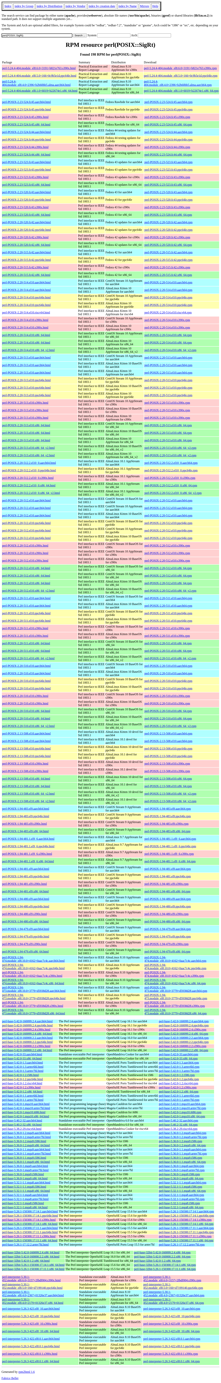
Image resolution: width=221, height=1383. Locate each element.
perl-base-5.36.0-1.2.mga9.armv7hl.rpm (183, 1137)
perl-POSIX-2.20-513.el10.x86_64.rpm (168, 425)
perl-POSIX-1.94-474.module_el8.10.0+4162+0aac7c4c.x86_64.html (33, 981)
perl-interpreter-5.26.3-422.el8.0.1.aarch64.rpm (171, 1338)
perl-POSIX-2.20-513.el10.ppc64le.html (26, 380)
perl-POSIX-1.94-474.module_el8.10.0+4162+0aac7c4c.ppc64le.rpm (175, 966)
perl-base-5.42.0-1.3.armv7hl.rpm (179, 1070)
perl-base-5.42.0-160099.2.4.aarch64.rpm (184, 1021)
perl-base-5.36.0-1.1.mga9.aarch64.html (26, 1149)
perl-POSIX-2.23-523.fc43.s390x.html (25, 177)
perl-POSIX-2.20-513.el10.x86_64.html (26, 425)
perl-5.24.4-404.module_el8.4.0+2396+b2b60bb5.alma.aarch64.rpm (178, 83)
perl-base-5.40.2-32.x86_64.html (22, 1124)
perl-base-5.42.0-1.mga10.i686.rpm (180, 1112)
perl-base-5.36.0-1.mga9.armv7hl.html (25, 1170)
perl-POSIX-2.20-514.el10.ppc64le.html (26, 297)
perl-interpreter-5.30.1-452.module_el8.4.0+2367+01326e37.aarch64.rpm (173, 1293)
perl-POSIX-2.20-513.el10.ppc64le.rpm (168, 380)
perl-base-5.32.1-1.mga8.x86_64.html (25, 1207)
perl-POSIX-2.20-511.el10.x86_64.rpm (168, 643)
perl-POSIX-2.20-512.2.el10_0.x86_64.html (28, 485)
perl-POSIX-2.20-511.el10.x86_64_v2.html (28, 658)
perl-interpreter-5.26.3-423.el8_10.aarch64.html (31, 1308)
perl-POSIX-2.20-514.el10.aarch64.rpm (168, 282)
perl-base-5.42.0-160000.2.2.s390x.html (26, 1046)
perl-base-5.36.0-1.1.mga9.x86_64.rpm (182, 1161)
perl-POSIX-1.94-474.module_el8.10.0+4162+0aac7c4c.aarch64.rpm (175, 959)
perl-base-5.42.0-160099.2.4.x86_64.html (27, 1033)
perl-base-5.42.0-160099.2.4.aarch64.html (27, 1021)
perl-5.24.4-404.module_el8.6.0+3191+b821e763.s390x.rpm (180, 68)
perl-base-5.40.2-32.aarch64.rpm (178, 1120)
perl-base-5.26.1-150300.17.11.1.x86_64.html (29, 1240)
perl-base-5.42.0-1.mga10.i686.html (23, 1112)
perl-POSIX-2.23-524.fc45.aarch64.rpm (168, 102)
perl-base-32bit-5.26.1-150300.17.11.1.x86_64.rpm (165, 1269)
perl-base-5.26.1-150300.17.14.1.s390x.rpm (185, 1219)
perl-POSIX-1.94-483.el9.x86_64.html (25, 831)
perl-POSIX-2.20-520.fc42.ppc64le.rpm (168, 229)
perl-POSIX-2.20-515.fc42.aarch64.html (26, 252)
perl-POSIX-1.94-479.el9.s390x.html (24, 944)
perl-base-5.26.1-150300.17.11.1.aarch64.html (30, 1228)
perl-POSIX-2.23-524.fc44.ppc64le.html (26, 139)
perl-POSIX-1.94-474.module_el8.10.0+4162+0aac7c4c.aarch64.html (33, 959)
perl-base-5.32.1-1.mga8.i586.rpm (179, 1203)
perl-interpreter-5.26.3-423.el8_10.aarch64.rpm (171, 1308)
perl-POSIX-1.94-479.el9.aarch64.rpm (167, 929)
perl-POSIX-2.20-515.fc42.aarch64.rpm (168, 252)
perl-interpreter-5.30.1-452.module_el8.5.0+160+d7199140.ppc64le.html (32, 1286)
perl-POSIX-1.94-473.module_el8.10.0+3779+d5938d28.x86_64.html (33, 1011)
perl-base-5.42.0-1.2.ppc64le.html (22, 1079)
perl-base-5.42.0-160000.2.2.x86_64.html (27, 1050)
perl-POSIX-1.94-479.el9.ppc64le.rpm (167, 936)
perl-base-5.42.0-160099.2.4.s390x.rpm (182, 1029)
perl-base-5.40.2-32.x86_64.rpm (178, 1124)
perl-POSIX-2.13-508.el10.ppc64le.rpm (168, 748)
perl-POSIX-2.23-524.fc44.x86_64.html (26, 154)
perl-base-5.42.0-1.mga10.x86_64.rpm (182, 1116)
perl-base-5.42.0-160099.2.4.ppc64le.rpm (184, 1025)
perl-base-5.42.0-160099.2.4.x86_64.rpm (183, 1033)
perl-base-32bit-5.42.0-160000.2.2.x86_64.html (30, 1256)
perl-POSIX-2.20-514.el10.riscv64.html (26, 312)
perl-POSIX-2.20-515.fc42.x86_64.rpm (168, 274)
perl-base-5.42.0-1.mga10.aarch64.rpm (182, 1104)
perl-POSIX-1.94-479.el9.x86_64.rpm (167, 951)
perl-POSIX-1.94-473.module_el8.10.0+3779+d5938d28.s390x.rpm (174, 1004)
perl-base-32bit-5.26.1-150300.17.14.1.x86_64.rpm (165, 1264)
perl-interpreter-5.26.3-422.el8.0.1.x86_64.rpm (171, 1361)
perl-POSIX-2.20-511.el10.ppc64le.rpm (168, 613)
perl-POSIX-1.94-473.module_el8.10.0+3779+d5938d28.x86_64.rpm (175, 1011)
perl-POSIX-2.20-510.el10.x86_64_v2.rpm (170, 726)
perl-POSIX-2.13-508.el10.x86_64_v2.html (28, 793)
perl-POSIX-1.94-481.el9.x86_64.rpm (167, 891)
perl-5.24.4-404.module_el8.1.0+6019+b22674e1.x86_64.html (40, 90)
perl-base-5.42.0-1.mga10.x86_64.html (25, 1116)
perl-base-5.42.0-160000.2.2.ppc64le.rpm (184, 1042)
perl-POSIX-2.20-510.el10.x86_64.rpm (168, 711)
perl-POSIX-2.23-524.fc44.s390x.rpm (167, 147)
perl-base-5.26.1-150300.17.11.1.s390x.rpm (185, 1236)
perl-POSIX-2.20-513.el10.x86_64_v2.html (28, 447)
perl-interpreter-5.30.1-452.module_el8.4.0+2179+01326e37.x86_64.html (32, 1301)
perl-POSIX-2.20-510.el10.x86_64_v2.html (28, 726)
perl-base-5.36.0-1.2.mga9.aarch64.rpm (182, 1133)
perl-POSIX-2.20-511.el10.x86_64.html (26, 643)
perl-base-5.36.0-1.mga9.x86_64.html (25, 1178)
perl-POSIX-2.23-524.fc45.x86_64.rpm (168, 124)
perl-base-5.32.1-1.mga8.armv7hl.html (25, 1199)
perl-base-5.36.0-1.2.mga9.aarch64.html (26, 1133)
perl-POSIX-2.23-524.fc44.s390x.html (25, 147)
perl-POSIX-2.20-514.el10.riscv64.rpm (168, 312)
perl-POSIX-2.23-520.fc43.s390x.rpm (167, 207)
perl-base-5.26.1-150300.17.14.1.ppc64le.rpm (186, 1215)
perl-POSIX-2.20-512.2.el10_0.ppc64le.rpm (171, 470)
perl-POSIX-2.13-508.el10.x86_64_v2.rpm (170, 793)
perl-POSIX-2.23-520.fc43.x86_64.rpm (168, 214)
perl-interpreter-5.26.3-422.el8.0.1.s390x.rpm (170, 1353)
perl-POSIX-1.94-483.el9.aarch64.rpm (167, 808)
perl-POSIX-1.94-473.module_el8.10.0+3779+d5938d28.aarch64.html (34, 989)
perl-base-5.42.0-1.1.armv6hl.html (22, 1095)
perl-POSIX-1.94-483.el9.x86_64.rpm (167, 831)
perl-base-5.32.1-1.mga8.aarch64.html (25, 1195)
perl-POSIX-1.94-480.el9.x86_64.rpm (167, 921)
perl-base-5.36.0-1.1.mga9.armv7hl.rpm (183, 1153)
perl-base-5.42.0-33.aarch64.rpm (178, 1054)
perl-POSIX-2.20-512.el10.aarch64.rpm (168, 500)
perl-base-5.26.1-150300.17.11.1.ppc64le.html (30, 1232)
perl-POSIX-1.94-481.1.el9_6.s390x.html (27, 853)
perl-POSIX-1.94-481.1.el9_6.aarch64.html (28, 838)
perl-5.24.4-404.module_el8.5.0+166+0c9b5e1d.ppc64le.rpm (180, 75)
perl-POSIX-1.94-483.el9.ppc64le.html (25, 816)
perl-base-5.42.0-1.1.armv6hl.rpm (179, 1095)
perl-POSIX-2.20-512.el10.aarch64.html (26, 500)
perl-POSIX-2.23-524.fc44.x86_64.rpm (168, 154)
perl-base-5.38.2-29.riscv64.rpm (178, 1128)
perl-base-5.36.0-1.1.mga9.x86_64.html (26, 1161)
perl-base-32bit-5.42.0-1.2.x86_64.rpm (157, 1260)
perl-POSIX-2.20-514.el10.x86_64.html (26, 335)
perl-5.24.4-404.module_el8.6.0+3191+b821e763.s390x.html (39, 68)
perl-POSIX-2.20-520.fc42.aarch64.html (26, 222)
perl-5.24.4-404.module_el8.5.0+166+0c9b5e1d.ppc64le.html (39, 75)
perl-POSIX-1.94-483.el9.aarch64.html (25, 808)
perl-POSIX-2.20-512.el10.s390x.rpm (167, 545)
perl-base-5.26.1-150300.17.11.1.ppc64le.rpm (186, 1232)
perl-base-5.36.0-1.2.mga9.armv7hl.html (26, 1137)
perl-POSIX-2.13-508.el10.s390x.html (25, 763)
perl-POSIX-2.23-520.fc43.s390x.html (25, 207)
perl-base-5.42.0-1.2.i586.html (20, 1075)
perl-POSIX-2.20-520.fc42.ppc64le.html (26, 229)
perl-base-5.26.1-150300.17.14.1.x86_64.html (30, 1223)
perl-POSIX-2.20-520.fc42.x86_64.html (26, 244)
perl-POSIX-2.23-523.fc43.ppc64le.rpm (168, 169)
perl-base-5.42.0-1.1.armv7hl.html (22, 1099)
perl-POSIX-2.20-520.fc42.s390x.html (25, 237)
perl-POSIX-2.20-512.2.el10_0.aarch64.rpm (171, 462)
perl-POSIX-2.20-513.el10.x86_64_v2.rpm (170, 447)
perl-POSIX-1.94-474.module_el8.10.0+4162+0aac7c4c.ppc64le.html (33, 966)
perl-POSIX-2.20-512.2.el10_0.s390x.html (28, 477)
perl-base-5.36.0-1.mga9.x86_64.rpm (181, 1178)
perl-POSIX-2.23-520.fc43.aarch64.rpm (168, 192)
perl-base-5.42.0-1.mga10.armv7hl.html (26, 1108)
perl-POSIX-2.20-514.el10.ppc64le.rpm (168, 297)
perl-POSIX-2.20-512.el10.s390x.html (25, 545)
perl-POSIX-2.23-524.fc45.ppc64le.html (26, 109)
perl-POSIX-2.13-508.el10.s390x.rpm (167, 763)
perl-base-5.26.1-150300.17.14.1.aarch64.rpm (186, 1211)
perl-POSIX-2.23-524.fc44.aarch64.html (26, 132)
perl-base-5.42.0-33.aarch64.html (22, 1054)
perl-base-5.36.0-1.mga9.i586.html (23, 1174)
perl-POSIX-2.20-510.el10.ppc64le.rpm (168, 680)
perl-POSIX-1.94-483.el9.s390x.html (24, 823)
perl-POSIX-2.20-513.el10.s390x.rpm (167, 402)
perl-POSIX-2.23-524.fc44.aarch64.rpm (168, 132)
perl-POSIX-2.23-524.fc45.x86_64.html (26, 124)
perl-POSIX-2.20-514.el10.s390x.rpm (167, 320)
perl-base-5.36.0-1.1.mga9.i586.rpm (180, 1157)
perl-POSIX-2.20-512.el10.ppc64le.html (26, 523)
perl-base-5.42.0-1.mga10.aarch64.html (26, 1104)
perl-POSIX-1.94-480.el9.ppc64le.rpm (167, 906)
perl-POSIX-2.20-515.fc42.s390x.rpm (167, 267)
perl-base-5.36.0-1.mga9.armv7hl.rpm (182, 1170)
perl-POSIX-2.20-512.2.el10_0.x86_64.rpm (170, 485)
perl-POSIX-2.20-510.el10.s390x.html (25, 696)
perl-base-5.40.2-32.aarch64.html (22, 1120)
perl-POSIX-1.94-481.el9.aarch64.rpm (167, 868)
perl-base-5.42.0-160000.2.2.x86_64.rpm (183, 1050)
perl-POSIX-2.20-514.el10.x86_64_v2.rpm (170, 350)
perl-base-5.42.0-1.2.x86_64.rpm (178, 1091)
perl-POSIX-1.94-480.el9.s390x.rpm (166, 914)
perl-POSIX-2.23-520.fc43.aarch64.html (26, 192)
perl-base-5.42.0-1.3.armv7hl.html (22, 1070)
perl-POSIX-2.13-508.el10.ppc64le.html (26, 748)
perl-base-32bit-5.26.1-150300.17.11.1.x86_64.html (33, 1269)
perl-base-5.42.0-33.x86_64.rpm (178, 1058)
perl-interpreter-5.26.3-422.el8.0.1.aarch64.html (31, 1338)
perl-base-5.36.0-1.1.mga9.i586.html (24, 1157)
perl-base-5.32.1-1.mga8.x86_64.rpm (181, 1207)
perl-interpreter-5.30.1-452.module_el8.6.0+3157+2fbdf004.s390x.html (31, 1278)
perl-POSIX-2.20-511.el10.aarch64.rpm (168, 598)
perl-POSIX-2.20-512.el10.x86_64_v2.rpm (170, 590)
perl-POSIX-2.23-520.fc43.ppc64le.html (26, 199)
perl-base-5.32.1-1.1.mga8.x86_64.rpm (182, 1190)
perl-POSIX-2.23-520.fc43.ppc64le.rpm (168, 199)
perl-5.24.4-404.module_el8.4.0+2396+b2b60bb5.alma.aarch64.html (36, 83)
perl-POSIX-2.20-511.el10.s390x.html (25, 628)
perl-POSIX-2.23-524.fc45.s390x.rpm (167, 117)
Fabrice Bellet (10, 1378)
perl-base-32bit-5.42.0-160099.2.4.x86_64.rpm (162, 1252)
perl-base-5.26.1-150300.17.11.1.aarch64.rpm (186, 1228)
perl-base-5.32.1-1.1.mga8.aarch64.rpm (182, 1182)
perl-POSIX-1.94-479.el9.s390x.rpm (166, 944)
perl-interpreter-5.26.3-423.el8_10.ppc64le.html (31, 1316)
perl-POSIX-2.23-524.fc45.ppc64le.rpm (168, 109)
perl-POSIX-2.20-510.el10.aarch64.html (26, 665)
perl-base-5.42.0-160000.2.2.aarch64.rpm (184, 1037)
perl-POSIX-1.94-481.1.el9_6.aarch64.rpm (170, 838)
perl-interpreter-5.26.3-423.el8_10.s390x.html (29, 1323)
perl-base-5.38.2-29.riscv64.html (22, 1128)
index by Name (127, 6)
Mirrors (144, 6)
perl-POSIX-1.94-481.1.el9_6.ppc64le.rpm (170, 846)
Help (155, 6)
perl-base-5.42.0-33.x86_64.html (22, 1058)
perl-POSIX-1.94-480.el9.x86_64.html (25, 921)
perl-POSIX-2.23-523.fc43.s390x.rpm (167, 177)
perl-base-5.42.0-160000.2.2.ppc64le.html (27, 1042)
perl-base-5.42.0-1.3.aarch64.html (22, 1062)
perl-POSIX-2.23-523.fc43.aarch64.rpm (168, 162)
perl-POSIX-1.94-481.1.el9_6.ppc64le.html (28, 846)
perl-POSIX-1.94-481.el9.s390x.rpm (166, 883)
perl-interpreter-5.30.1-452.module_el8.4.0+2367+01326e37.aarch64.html (33, 1293)
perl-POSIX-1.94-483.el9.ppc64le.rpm (167, 816)
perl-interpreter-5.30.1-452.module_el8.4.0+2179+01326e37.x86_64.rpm (173, 1301)
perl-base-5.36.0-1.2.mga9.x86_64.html (26, 1145)
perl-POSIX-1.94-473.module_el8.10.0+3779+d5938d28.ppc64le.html (34, 996)
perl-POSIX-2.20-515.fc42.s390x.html (25, 267)
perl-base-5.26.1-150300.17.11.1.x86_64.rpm (186, 1240)
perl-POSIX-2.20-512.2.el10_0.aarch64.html (29, 462)
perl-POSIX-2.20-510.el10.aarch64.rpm (168, 665)
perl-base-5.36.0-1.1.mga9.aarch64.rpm (182, 1149)
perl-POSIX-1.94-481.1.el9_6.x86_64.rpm (169, 861)
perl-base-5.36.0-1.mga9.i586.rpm (179, 1174)
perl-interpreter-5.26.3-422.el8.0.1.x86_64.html (30, 1361)
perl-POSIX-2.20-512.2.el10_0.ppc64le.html (29, 470)
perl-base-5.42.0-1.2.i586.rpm (177, 1075)
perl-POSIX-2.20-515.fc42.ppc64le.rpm (168, 259)
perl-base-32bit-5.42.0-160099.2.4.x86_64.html (30, 1252)
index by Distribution (49, 6)
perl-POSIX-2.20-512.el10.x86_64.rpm (168, 568)
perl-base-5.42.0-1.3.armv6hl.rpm (179, 1066)
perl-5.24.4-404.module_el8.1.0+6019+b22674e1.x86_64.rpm (181, 90)
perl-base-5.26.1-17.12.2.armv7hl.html (25, 1244)
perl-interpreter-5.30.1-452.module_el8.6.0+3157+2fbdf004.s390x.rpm (172, 1278)
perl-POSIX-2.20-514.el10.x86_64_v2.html (28, 350)
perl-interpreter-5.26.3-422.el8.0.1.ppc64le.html (31, 1346)
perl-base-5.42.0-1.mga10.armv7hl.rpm (182, 1108)
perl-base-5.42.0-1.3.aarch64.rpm (179, 1062)
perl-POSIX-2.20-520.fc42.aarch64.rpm (168, 222)
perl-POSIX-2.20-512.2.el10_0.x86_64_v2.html (31, 493)
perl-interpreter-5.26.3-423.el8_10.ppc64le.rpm (171, 1316)
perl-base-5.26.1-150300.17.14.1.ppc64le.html (30, 1215)
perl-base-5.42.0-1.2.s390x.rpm (178, 1087)
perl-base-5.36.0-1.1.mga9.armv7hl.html (26, 1153)
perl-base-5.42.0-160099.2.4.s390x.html (26, 1029)
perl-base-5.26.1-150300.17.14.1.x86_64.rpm (186, 1223)
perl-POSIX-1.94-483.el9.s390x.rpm (166, 823)
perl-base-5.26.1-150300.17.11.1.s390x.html (28, 1236)
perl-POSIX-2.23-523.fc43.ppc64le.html (26, 169)
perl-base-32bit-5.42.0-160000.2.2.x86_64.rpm (162, 1256)
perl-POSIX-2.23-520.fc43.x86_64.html (26, 214)
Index (8, 6)
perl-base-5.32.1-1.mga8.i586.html (23, 1203)
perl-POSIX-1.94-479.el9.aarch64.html (25, 929)
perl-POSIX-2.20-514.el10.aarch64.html (26, 282)
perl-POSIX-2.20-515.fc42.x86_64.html (26, 274)
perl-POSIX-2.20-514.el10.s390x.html (25, 320)
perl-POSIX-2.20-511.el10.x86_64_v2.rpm (170, 658)
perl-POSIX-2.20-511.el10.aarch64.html (26, 598)
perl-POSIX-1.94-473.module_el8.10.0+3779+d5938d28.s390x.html (32, 1004)
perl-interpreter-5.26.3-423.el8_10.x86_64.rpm (171, 1331)
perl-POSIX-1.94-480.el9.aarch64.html (25, 899)
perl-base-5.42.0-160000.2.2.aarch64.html (27, 1037)
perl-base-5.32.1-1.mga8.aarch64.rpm (181, 1195)
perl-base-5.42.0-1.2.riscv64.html (22, 1083)
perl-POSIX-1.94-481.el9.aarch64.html (25, 868)
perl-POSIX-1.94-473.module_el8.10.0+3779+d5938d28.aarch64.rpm (175, 989)
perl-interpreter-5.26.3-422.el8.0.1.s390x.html (29, 1353)
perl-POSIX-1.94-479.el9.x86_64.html (25, 951)
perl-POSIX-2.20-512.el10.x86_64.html (26, 568)
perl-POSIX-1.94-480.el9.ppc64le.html (25, 906)
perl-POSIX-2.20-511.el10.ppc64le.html (26, 613)
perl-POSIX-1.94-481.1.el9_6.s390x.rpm (169, 853)
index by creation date (102, 6)
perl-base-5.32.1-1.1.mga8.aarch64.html (26, 1182)
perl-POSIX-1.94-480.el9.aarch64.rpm (167, 899)
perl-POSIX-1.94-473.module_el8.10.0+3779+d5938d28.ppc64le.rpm (175, 996)
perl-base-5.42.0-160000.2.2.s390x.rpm (182, 1046)
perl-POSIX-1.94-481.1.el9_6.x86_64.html (28, 861)
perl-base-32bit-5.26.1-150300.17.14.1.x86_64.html (33, 1264)
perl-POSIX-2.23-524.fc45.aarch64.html (26, 102)
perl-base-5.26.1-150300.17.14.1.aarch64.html (30, 1211)
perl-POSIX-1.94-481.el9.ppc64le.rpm (167, 876)
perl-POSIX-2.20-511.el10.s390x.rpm (167, 628)
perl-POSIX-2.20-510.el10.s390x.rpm (167, 696)
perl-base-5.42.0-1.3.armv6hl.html (22, 1066)
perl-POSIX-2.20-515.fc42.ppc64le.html (26, 259)
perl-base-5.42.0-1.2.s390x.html (21, 1087)
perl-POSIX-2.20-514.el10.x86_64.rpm (168, 335)
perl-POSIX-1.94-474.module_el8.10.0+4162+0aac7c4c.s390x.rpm (174, 974)
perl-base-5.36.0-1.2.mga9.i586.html (24, 1141)
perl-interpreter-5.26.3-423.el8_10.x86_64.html (30, 1331)
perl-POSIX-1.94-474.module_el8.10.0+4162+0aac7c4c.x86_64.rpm (175, 981)
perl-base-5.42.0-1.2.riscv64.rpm (178, 1083)
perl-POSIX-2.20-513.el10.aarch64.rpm (168, 357)
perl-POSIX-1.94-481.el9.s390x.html (24, 883)
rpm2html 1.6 (26, 1371)
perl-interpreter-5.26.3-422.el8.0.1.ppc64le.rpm (171, 1346)
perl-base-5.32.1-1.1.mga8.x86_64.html (26, 1190)
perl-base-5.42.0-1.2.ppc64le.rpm (179, 1079)
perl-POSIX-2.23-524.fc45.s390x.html (25, 117)
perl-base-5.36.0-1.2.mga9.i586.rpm (180, 1141)
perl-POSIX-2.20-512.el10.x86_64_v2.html (28, 590)
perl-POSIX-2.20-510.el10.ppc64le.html (26, 680)
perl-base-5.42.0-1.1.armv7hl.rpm (179, 1099)
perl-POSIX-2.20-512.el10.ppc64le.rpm (168, 523)
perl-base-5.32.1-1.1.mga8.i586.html (24, 1186)
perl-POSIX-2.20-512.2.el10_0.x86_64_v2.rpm (172, 493)
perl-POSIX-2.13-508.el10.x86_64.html (26, 778)
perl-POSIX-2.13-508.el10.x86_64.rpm (168, 778)
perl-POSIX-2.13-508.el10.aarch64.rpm (168, 733)
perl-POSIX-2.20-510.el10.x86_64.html (26, 711)
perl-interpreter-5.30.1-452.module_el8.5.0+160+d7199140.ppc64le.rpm (173, 1286)
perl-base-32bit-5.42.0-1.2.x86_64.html (26, 1260)
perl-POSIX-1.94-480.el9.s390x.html (24, 914)
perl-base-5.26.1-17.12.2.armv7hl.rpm (182, 1244)
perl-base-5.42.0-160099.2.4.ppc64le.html (27, 1025)
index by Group (23, 6)
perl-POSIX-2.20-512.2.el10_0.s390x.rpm (169, 477)
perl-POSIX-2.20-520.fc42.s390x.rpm (167, 237)
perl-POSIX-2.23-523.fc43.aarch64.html (26, 162)
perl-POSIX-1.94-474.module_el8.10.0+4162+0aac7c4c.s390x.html (32, 974)
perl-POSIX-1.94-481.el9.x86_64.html (25, 891)
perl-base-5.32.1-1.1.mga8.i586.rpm (180, 1186)
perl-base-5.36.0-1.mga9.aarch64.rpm (181, 1166)
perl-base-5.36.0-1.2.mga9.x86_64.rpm (182, 1145)
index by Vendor (75, 6)
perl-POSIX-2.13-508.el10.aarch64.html (26, 733)
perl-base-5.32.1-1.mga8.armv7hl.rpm (182, 1199)
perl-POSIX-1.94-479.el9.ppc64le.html (25, 936)
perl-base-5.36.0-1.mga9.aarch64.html (25, 1166)
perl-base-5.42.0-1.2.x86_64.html (22, 1091)
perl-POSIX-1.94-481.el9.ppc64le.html (25, 876)
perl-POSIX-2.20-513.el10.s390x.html (25, 402)
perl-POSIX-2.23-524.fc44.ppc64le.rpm (168, 139)
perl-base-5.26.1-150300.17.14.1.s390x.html (29, 1219)
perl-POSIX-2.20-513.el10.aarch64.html (26, 357)
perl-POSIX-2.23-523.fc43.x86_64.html (26, 184)
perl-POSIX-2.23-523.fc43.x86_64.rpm (168, 184)
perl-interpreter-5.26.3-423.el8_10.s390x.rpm (170, 1323)
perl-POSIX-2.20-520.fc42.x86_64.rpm (168, 244)
